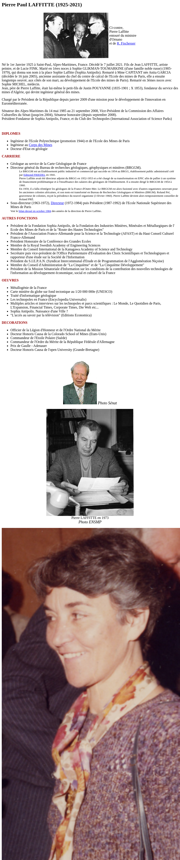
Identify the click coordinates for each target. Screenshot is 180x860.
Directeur (57, 203)
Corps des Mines (40, 145)
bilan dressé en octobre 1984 (35, 211)
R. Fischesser (126, 43)
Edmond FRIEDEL (34, 174)
